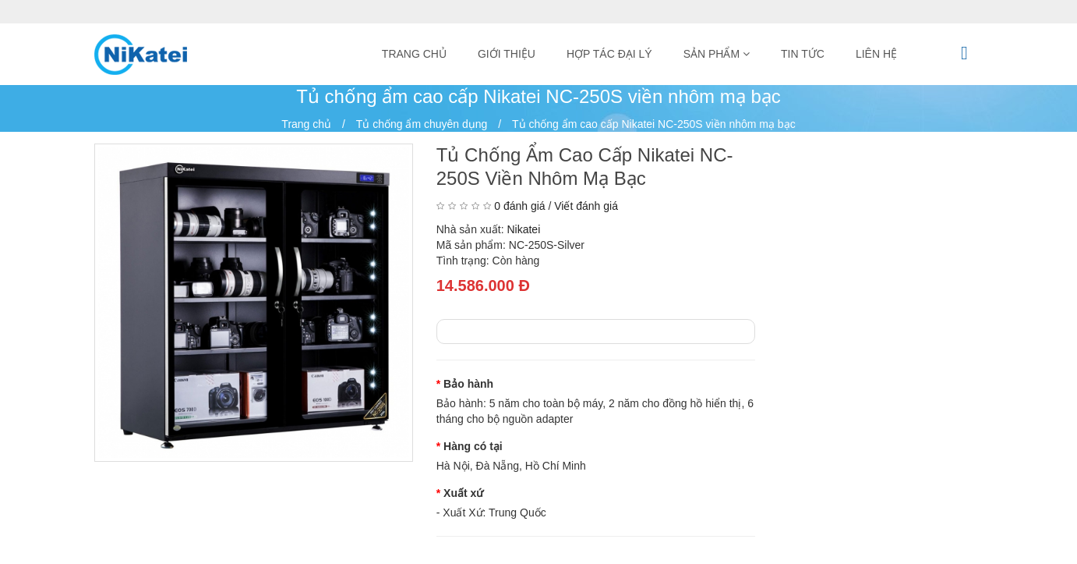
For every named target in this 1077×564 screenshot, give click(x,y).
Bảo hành (468, 384)
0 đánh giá (519, 206)
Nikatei (523, 229)
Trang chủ (306, 124)
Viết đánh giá (586, 206)
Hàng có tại (473, 446)
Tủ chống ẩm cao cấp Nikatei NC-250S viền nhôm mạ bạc (654, 124)
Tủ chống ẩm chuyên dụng (422, 124)
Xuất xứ (463, 493)
